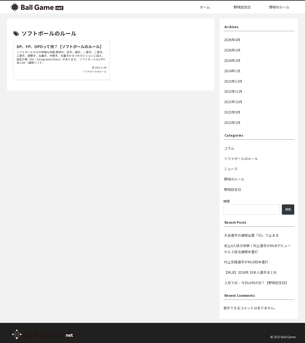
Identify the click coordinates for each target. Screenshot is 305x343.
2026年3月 (232, 50)
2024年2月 (232, 60)
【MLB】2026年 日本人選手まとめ (250, 272)
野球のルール (234, 179)
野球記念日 (232, 189)
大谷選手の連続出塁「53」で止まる (251, 235)
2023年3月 (232, 122)
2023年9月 (232, 112)
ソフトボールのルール (241, 158)
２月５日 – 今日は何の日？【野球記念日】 (256, 282)
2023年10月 (233, 101)
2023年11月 (233, 91)
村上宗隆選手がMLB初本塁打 (246, 261)
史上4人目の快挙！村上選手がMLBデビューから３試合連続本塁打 (257, 248)
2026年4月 (232, 39)
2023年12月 (233, 81)
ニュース (230, 168)
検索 (226, 201)
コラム (229, 148)
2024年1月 (232, 70)
